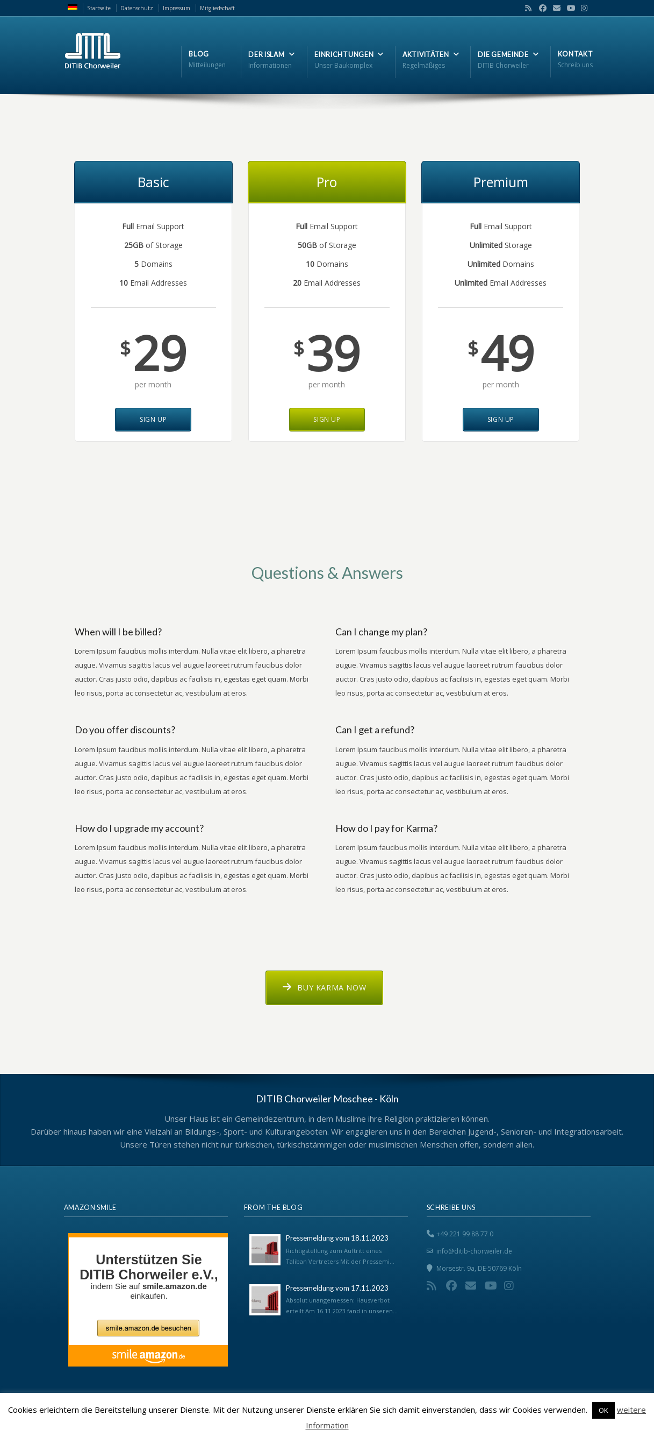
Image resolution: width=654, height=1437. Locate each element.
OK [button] (603, 1410)
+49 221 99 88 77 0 (464, 1233)
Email (554, 8)
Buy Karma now (324, 987)
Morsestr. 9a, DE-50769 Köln (479, 1268)
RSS (526, 8)
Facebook (540, 8)
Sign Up (153, 419)
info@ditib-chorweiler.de (474, 1251)
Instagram (581, 8)
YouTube (568, 8)
